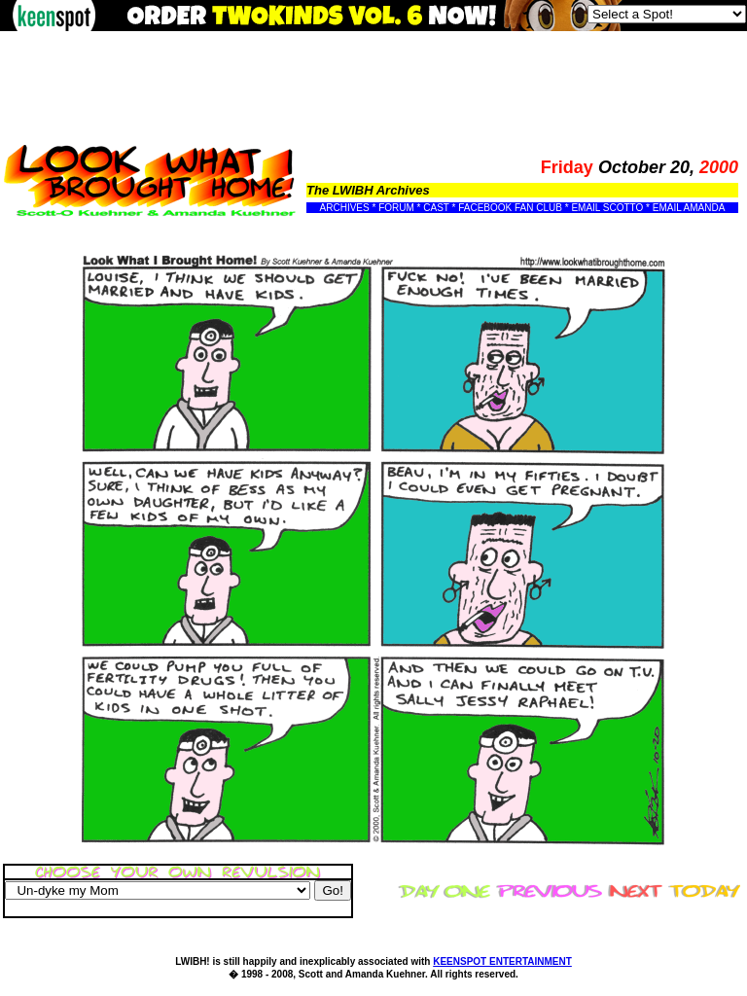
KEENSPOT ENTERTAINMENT (502, 961)
